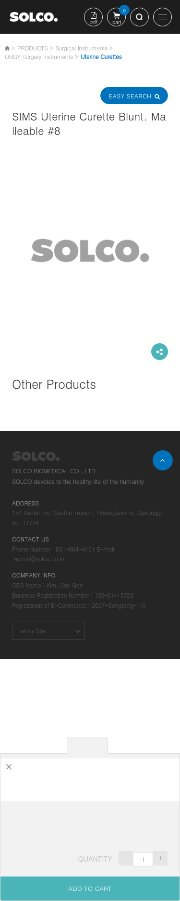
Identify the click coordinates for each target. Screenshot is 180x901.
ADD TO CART (89, 888)
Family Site (31, 630)
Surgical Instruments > (83, 48)
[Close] (8, 766)
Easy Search (134, 96)
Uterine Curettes (101, 56)
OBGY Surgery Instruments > (41, 56)
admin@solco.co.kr (39, 558)
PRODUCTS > (35, 48)
